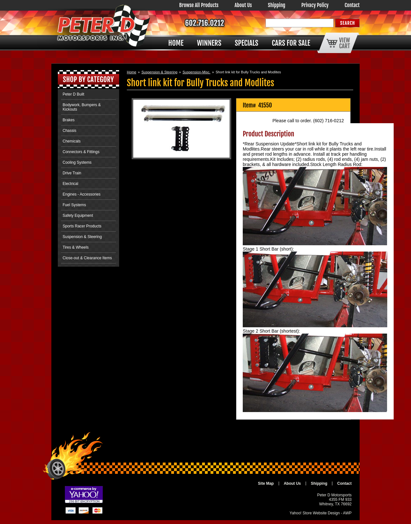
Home (131, 72)
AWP (347, 513)
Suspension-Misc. (197, 72)
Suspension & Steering (159, 72)
